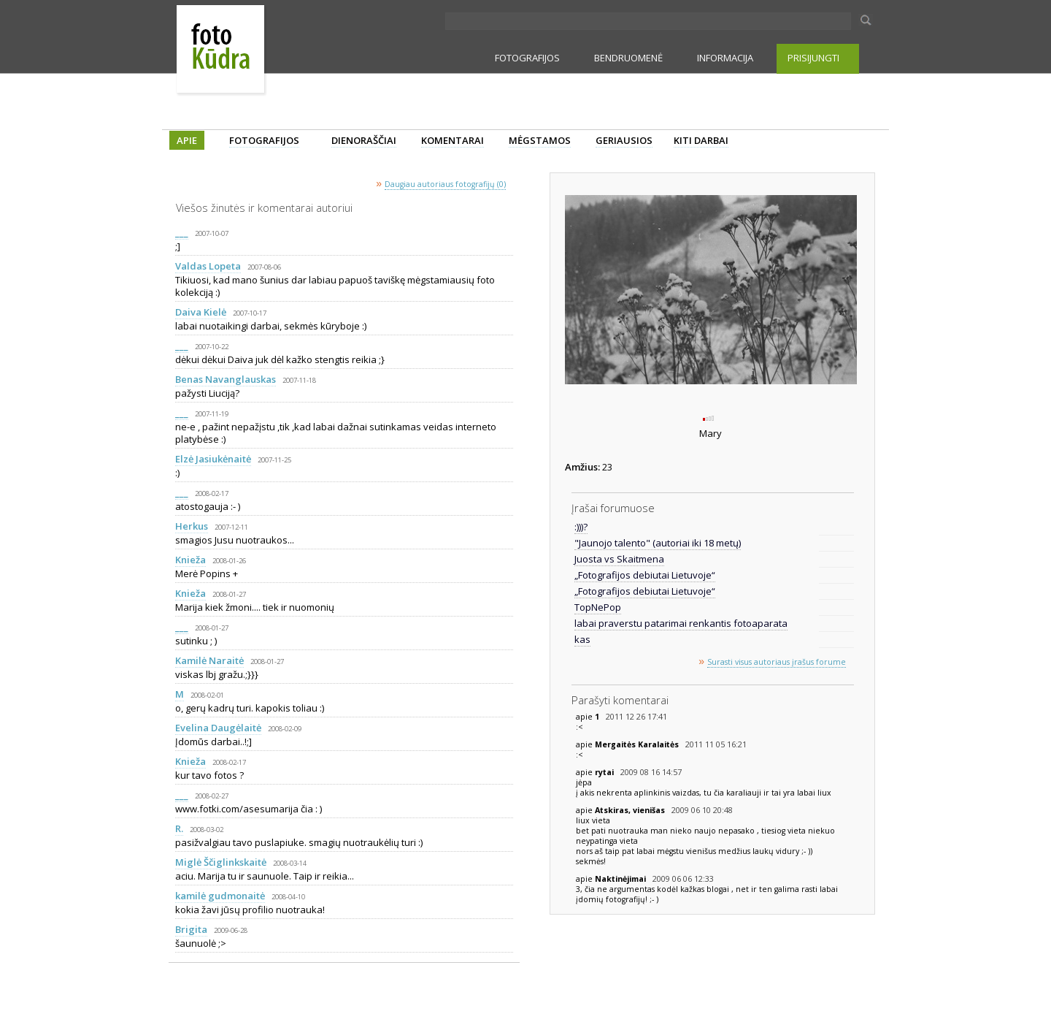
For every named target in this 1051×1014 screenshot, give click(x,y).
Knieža (190, 559)
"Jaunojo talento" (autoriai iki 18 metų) (657, 542)
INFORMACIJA (725, 57)
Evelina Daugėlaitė (218, 727)
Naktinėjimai (621, 879)
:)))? (581, 526)
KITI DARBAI (701, 140)
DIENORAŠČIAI (363, 140)
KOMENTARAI (452, 140)
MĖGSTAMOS (540, 140)
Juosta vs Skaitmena (619, 558)
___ (181, 232)
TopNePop (597, 607)
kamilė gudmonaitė (220, 895)
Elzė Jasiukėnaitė (213, 458)
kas (582, 639)
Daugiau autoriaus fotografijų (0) (445, 184)
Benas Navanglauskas (225, 379)
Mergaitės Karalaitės (638, 744)
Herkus (191, 526)
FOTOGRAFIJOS (527, 57)
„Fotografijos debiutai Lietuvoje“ (644, 575)
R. (179, 828)
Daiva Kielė (200, 312)
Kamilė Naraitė (209, 660)
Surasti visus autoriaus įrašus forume (776, 662)
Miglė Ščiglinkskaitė (220, 862)
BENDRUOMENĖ (628, 57)
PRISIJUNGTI (813, 57)
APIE (187, 140)
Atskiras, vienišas (631, 810)
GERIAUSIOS (624, 140)
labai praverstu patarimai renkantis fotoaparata (681, 623)
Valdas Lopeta (208, 265)
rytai (605, 772)
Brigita (191, 929)
